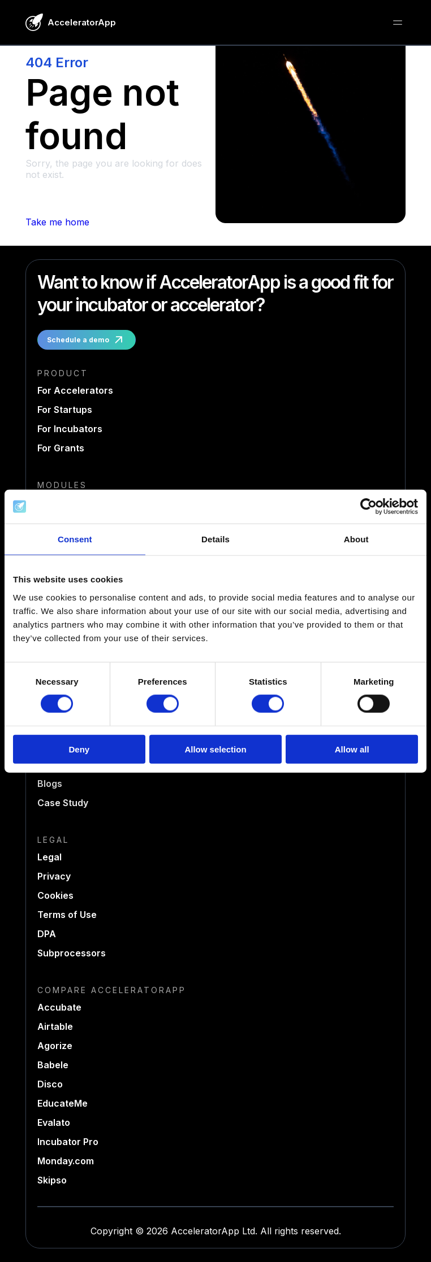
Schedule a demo (86, 340)
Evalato (53, 1122)
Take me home (57, 222)
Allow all (352, 749)
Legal (49, 857)
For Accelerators (75, 390)
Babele (52, 1064)
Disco (50, 1084)
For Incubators (69, 428)
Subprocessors (71, 953)
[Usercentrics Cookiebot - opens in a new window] (368, 506)
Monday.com (65, 1161)
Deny (78, 749)
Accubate (59, 1007)
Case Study (62, 802)
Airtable (55, 1026)
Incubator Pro (67, 1141)
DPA (46, 933)
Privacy (54, 876)
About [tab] (356, 539)
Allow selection (215, 749)
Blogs (49, 783)
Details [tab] (215, 539)
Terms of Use (67, 914)
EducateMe (62, 1103)
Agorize (54, 1045)
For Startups (64, 409)
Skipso (52, 1180)
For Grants (60, 448)
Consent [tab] (75, 539)
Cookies (55, 895)
